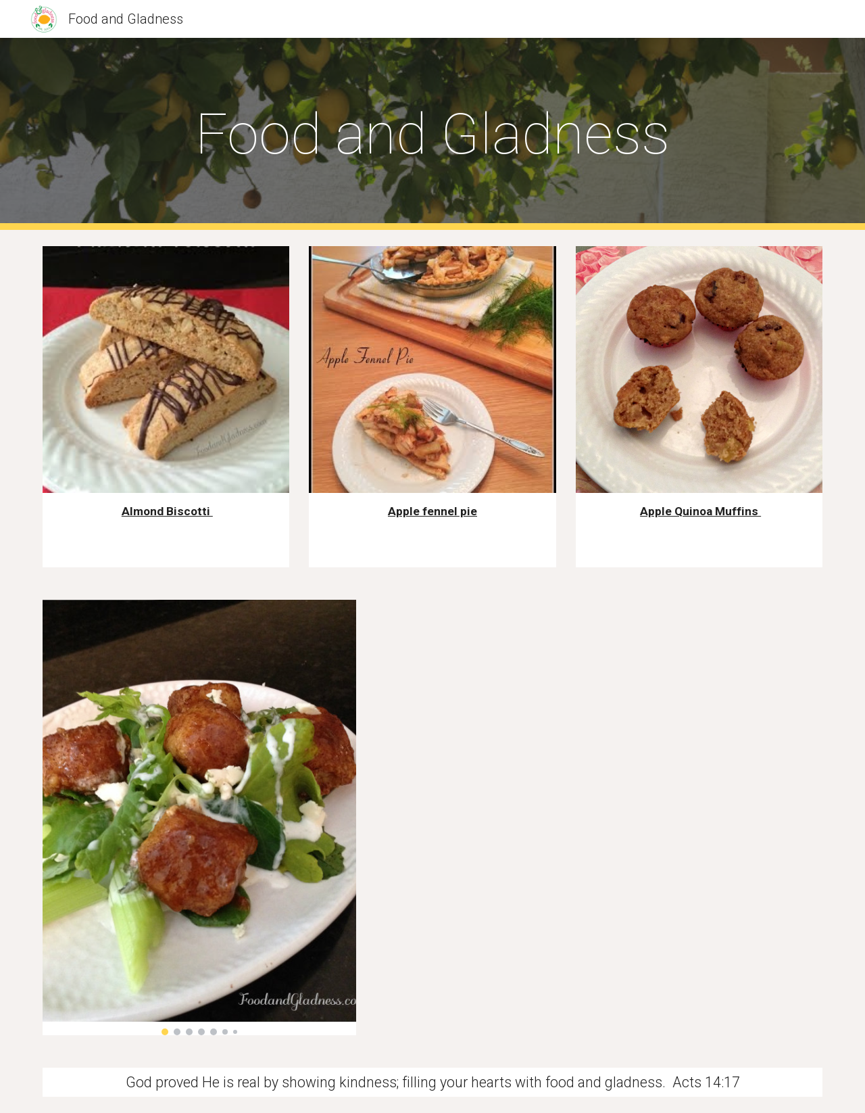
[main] (432, 134)
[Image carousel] (199, 818)
